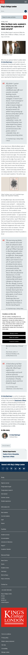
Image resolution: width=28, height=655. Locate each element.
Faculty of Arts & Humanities (11, 454)
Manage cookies (10, 652)
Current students (11, 516)
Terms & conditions (11, 634)
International (10, 494)
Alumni (8, 524)
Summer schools (11, 498)
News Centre (10, 561)
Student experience (12, 502)
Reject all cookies (14, 337)
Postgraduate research (12, 491)
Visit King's (9, 572)
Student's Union (11, 568)
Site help (8, 645)
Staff (8, 520)
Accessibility (9, 648)
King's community (11, 579)
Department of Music (20, 400)
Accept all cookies (14, 341)
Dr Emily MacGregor (6, 62)
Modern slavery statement (13, 641)
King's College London (9, 6)
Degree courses (11, 483)
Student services (11, 535)
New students (10, 513)
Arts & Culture (6, 445)
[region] (14, 327)
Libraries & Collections (12, 542)
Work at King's (10, 575)
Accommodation (11, 539)
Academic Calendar (12, 550)
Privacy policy (10, 637)
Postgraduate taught (12, 487)
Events (8, 565)
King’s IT (9, 546)
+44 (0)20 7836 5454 (6, 590)
